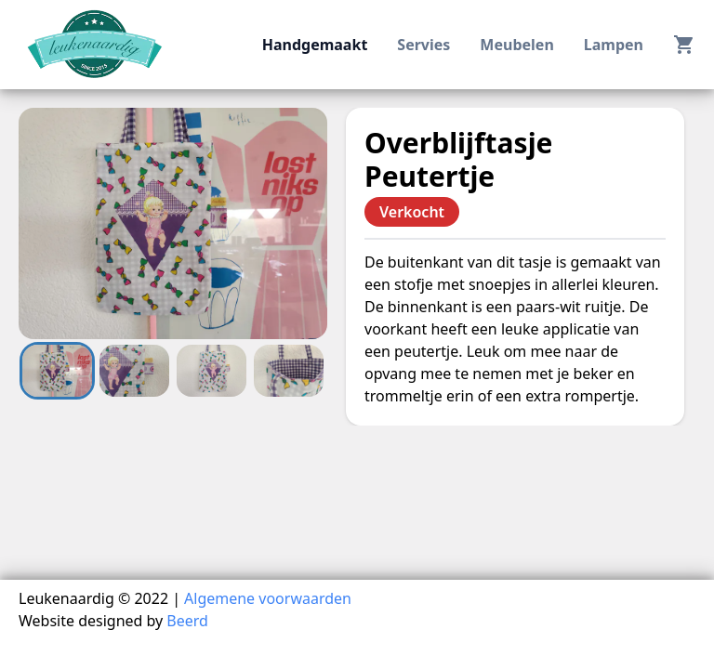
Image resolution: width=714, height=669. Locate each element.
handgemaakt (315, 44)
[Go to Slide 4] (288, 371)
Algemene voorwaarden (267, 598)
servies (423, 44)
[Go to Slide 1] (57, 371)
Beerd (187, 620)
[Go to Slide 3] (211, 371)
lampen (613, 44)
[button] (173, 223)
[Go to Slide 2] (134, 371)
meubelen (516, 44)
